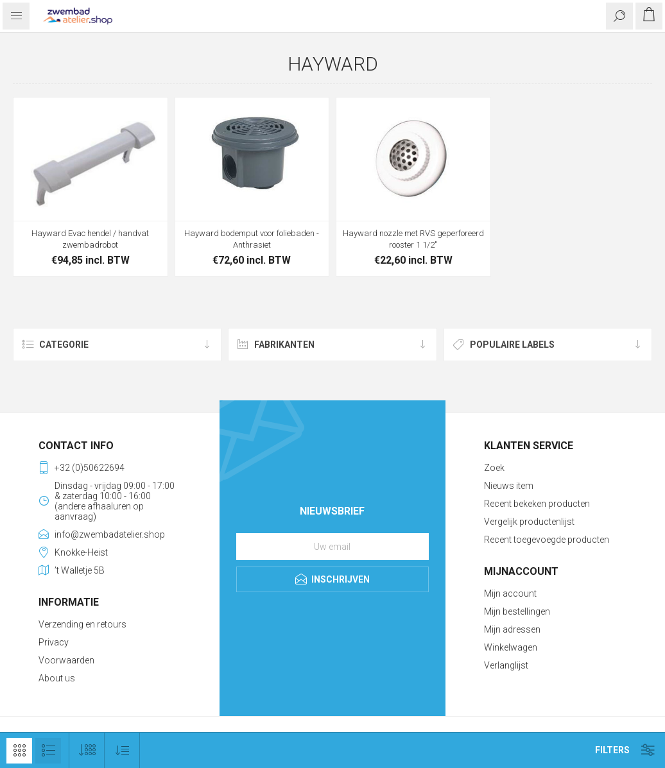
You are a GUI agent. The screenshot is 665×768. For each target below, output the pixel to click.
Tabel (19, 751)
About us (57, 678)
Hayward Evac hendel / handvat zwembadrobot (90, 239)
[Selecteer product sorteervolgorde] (122, 750)
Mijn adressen (512, 629)
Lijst (48, 751)
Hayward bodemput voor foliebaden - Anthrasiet (251, 239)
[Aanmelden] (332, 546)
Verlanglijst (506, 665)
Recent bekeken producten (537, 504)
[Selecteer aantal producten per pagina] (87, 750)
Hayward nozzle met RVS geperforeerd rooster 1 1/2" (413, 239)
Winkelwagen (510, 647)
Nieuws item (508, 486)
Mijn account (510, 593)
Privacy (54, 642)
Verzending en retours (82, 624)
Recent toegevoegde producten (546, 539)
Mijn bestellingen (517, 611)
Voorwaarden (66, 660)
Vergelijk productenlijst (529, 521)
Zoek (494, 468)
